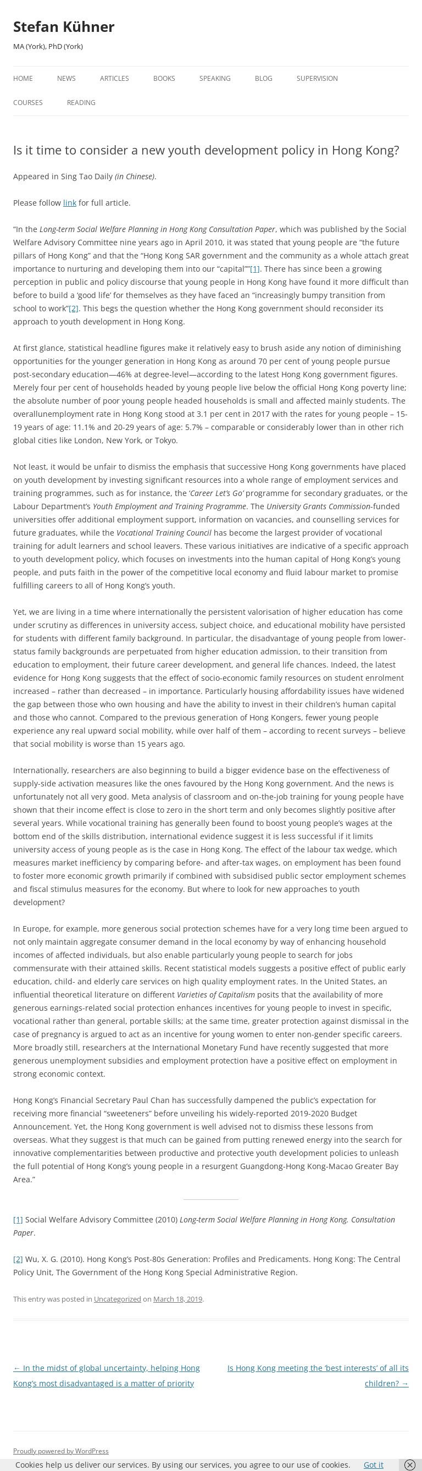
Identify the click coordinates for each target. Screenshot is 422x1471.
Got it (374, 1464)
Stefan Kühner (64, 26)
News (66, 78)
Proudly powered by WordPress (61, 1451)
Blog (264, 78)
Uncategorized (117, 1299)
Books (164, 78)
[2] (74, 308)
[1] (255, 268)
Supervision (317, 78)
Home (23, 78)
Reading (81, 102)
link (69, 202)
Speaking (215, 78)
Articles (114, 78)
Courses (28, 102)
